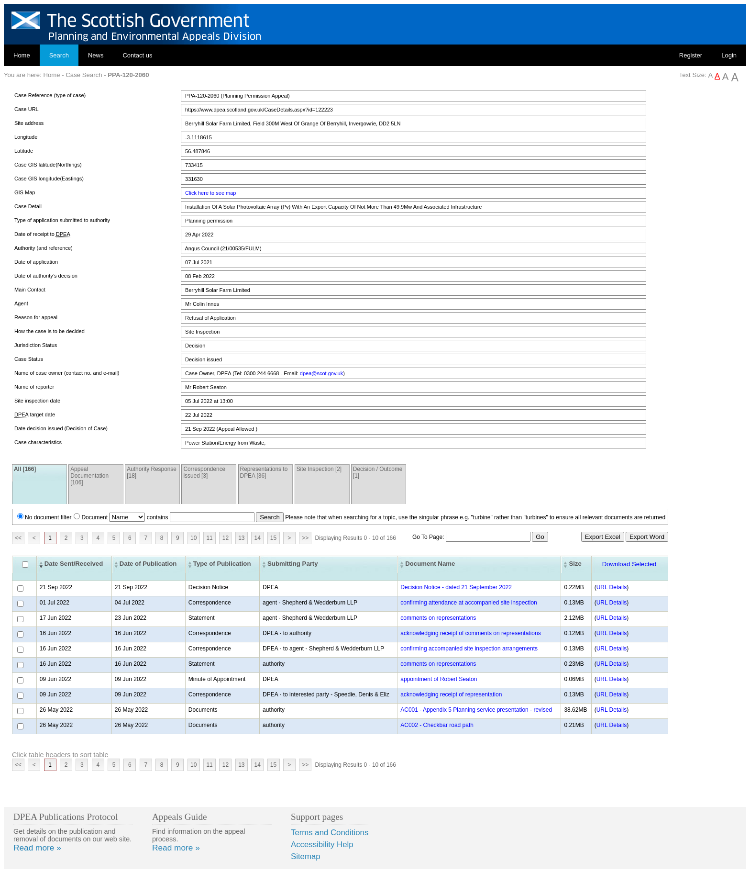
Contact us (137, 55)
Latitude (23, 151)
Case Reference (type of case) (50, 95)
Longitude (25, 137)
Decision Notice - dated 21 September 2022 (456, 587)
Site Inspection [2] (319, 469)
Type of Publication (222, 563)
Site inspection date (37, 400)
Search (59, 55)
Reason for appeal (35, 317)
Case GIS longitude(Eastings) (49, 178)
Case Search (84, 74)
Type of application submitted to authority (62, 220)
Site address (29, 123)
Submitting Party (292, 563)
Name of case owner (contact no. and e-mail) (67, 373)
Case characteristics (38, 442)
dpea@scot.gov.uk (321, 373)
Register (690, 55)
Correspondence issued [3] (204, 472)
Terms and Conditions (329, 832)
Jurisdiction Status (35, 345)
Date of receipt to (42, 234)
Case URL (26, 109)
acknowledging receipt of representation (451, 694)
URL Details (611, 587)
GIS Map (24, 192)
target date (34, 415)
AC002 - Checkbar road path (437, 725)
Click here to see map (210, 193)
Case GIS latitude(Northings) (48, 165)
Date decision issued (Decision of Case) (61, 428)
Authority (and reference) (43, 248)
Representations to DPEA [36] (264, 472)
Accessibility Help (322, 844)
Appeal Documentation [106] (89, 476)
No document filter (48, 517)
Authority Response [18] (151, 472)
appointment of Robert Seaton (438, 679)
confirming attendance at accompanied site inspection (468, 602)
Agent (21, 303)
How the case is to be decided (49, 331)
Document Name (430, 563)
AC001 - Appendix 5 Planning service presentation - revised (476, 709)
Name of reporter (34, 387)
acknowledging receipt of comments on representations (470, 633)
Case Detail (28, 206)
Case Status (28, 359)
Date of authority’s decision (45, 276)
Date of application (36, 262)
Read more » (37, 847)
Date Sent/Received (73, 563)
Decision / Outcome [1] (378, 472)
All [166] (25, 469)
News (96, 55)
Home (21, 55)
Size (575, 563)
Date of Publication (148, 563)
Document (94, 517)
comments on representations (438, 618)
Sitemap (305, 856)
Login (729, 55)
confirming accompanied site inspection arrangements (469, 648)
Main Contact (29, 289)
